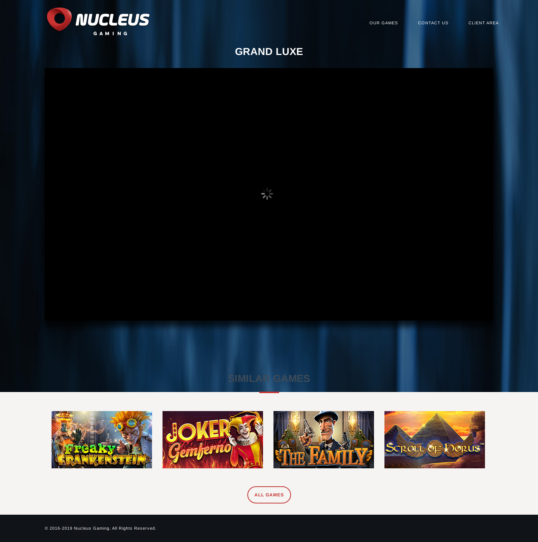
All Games (269, 494)
